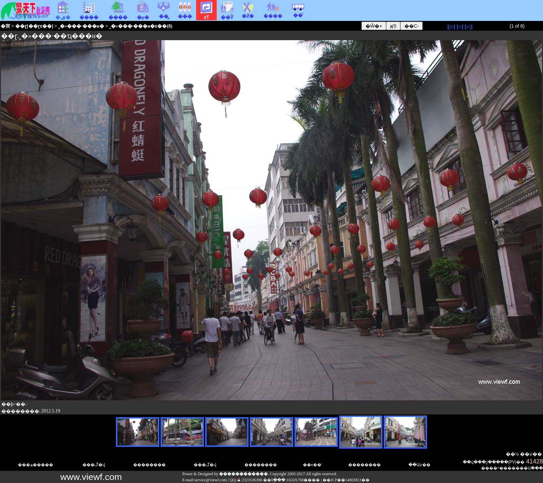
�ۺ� (62, 15)
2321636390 (249, 480)
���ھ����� (35, 464)
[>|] (468, 27)
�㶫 (5, 26)
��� (185, 14)
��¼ (512, 454)
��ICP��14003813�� (346, 480)
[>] (459, 27)
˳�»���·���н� (81, 26)
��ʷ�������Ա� (512, 468)
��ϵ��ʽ (312, 464)
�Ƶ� (248, 13)
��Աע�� (419, 464)
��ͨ (298, 13)
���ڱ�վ (93, 464)
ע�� (535, 454)
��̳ (163, 14)
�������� (260, 464)
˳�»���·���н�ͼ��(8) (140, 26)
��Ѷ (227, 15)
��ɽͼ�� (40, 26)
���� (272, 13)
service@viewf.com (210, 480)
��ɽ (21, 26)
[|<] (451, 27)
